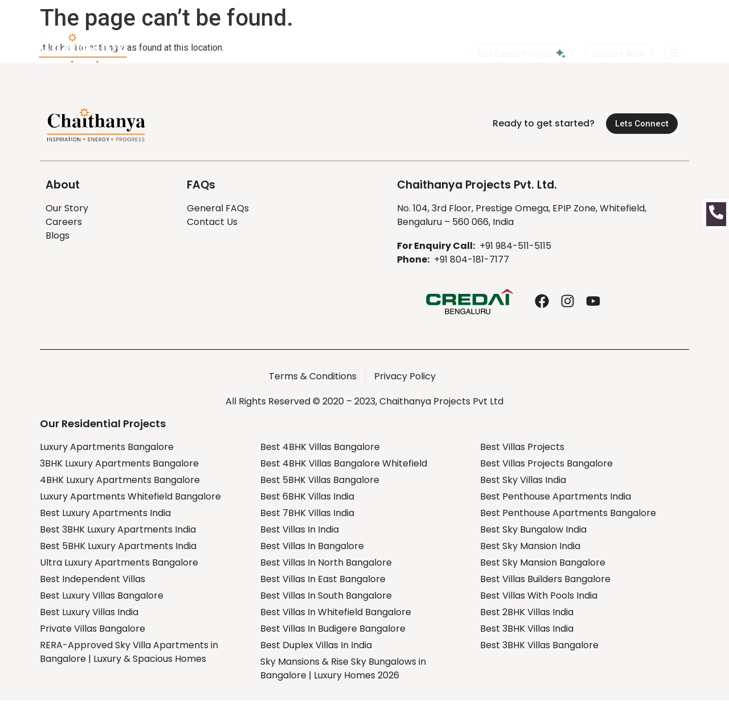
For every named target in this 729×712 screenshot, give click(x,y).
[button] (618, 54)
